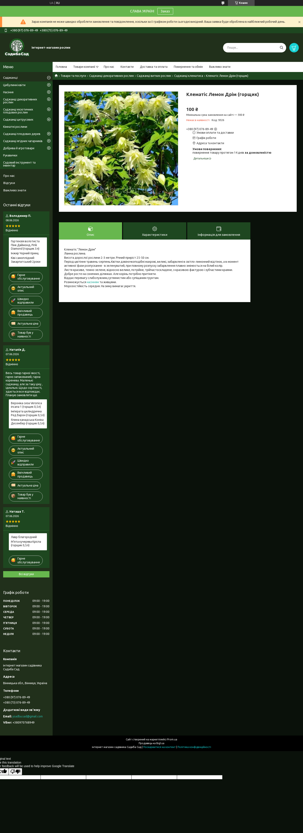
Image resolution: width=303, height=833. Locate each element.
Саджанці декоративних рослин (111, 75)
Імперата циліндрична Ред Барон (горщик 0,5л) (28, 413)
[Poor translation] (15, 771)
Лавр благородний (24, 537)
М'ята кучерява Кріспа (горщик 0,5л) (26, 543)
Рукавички (10, 155)
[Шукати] (281, 47)
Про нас (109, 66)
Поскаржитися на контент (159, 747)
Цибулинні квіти (14, 85)
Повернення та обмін (188, 66)
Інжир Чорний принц (25, 253)
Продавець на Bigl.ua (151, 743)
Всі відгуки (26, 574)
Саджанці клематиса (188, 75)
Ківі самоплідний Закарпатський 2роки (25, 259)
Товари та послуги (73, 75)
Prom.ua (172, 739)
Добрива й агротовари (18, 148)
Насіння (8, 92)
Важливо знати (219, 66)
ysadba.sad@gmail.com (27, 716)
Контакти (127, 66)
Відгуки (9, 183)
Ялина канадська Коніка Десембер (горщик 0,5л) (27, 421)
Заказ (165, 11)
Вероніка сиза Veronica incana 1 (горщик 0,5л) (26, 405)
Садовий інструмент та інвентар (19, 164)
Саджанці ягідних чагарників (23, 141)
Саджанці (10, 77)
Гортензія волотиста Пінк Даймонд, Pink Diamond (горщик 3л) (25, 245)
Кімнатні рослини (15, 126)
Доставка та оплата (153, 66)
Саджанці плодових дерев (21, 134)
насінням (93, 282)
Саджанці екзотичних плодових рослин (18, 111)
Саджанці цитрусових (18, 119)
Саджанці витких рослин (154, 75)
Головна (61, 66)
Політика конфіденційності (194, 747)
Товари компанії (84, 66)
